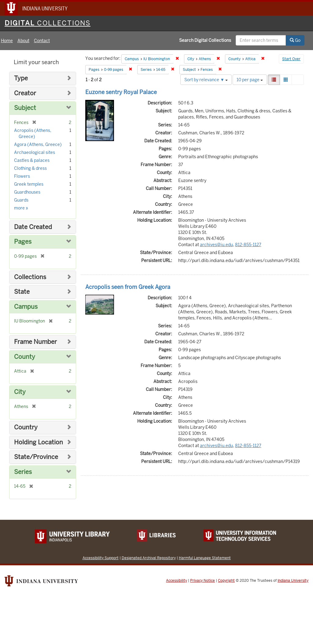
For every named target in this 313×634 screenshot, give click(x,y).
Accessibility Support (101, 558)
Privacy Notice (202, 580)
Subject (25, 108)
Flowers (22, 176)
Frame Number (35, 342)
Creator (25, 93)
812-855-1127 (248, 244)
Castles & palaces (32, 160)
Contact (42, 40)
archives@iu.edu (216, 244)
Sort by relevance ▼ (206, 79)
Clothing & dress (30, 168)
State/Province (36, 457)
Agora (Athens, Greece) (38, 144)
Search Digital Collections (205, 40)
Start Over (291, 58)
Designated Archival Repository (149, 558)
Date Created (33, 227)
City (20, 392)
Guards (21, 200)
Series (23, 472)
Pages (22, 242)
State (22, 292)
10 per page (250, 79)
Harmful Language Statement (205, 558)
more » (21, 208)
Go (295, 40)
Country (26, 427)
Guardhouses (27, 192)
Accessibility (176, 580)
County (24, 357)
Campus (26, 307)
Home (7, 40)
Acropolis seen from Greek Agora (127, 286)
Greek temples (28, 184)
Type (21, 78)
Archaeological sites (34, 152)
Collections (30, 277)
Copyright (226, 580)
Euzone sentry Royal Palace (121, 92)
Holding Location (38, 442)
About (23, 40)
